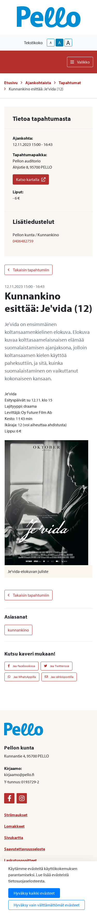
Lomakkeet (14, 826)
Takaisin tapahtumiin (28, 269)
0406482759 (23, 240)
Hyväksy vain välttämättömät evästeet (46, 904)
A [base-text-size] (59, 42)
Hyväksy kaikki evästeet (34, 893)
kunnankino (18, 630)
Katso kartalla (31, 179)
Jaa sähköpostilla (59, 677)
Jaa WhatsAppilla (22, 677)
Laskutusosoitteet (20, 860)
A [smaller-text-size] (51, 43)
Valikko (80, 62)
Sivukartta (13, 837)
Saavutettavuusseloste (24, 848)
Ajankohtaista (38, 82)
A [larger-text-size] (68, 42)
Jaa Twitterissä (56, 666)
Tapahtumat (70, 82)
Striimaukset (15, 814)
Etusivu (11, 82)
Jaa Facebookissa (21, 666)
